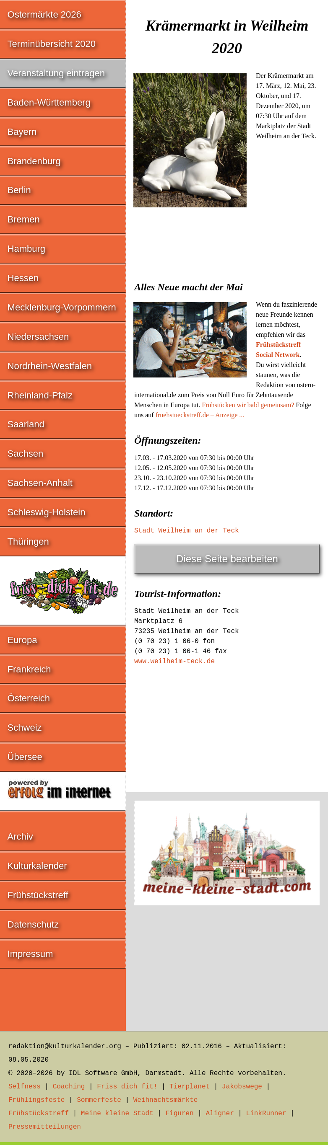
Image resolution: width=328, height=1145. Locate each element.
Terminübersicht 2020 (52, 44)
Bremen (24, 219)
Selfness (24, 1087)
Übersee (25, 757)
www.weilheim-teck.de (174, 661)
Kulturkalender (37, 866)
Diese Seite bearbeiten (227, 558)
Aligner (220, 1113)
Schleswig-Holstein (47, 512)
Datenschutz (33, 924)
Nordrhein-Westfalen (50, 366)
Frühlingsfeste (36, 1100)
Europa (22, 640)
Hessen (23, 278)
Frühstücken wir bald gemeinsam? (248, 404)
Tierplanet (189, 1087)
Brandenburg (34, 161)
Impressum (30, 954)
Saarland (26, 424)
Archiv (20, 836)
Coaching (69, 1087)
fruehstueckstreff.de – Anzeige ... (200, 415)
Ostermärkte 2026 (44, 14)
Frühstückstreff (38, 895)
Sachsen (26, 453)
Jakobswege (242, 1087)
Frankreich (29, 669)
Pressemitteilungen (44, 1127)
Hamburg (26, 248)
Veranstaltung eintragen (56, 73)
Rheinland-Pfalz (40, 395)
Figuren (179, 1113)
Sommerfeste (99, 1100)
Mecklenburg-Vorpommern (62, 307)
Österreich (29, 698)
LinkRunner (266, 1113)
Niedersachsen (38, 336)
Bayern (22, 132)
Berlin (19, 190)
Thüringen (28, 541)
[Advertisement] (227, 273)
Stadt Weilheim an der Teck (186, 531)
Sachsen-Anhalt (40, 483)
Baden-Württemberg (49, 102)
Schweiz (25, 727)
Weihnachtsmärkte (165, 1100)
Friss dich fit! (127, 1087)
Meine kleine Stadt (117, 1113)
